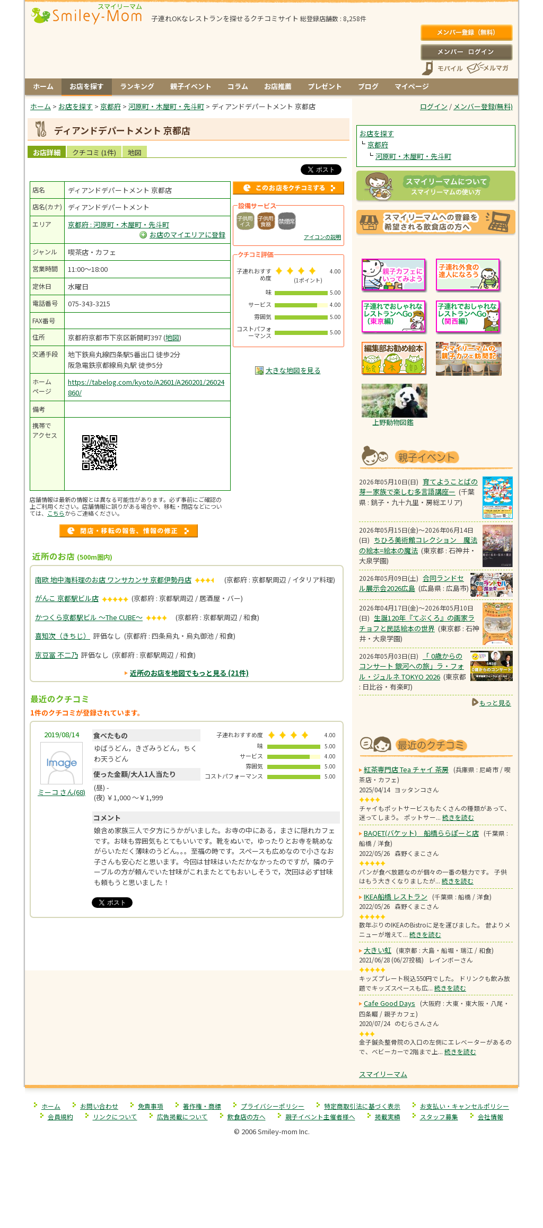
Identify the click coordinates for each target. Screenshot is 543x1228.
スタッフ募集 (439, 1116)
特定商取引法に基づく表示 (362, 1105)
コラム (237, 86)
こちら (56, 513)
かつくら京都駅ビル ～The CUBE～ (89, 617)
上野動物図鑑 (393, 422)
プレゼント (325, 86)
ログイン (466, 51)
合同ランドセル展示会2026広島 (411, 583)
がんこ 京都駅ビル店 (67, 598)
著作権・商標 (202, 1105)
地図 (135, 152)
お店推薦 (278, 86)
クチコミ (94, 152)
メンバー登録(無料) (466, 32)
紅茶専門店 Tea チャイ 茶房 (406, 769)
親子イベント (191, 86)
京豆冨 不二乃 (56, 655)
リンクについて (115, 1116)
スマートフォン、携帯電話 (442, 68)
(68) (61, 792)
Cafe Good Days (389, 1003)
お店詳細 (46, 152)
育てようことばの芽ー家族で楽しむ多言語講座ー (418, 486)
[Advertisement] (189, 948)
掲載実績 (387, 1116)
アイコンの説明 (322, 237)
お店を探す (86, 86)
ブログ (368, 86)
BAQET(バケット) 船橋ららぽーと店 (421, 833)
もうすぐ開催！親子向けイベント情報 (436, 456)
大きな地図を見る (293, 370)
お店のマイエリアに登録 (187, 234)
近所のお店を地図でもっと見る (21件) (189, 673)
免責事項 (150, 1105)
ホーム (43, 86)
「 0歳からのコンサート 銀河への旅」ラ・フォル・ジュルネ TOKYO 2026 (411, 666)
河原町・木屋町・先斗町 (413, 156)
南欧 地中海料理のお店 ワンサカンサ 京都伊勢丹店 (113, 580)
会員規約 (60, 1116)
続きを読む (458, 816)
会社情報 (490, 1116)
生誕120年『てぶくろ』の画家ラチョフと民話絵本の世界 (417, 623)
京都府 (377, 144)
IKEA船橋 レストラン (395, 896)
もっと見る (495, 702)
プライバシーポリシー (272, 1105)
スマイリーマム (383, 1074)
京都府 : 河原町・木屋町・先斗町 (118, 224)
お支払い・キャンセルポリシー (464, 1105)
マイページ (412, 86)
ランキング (137, 86)
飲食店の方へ (246, 1116)
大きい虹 (377, 950)
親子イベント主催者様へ (320, 1116)
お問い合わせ (99, 1105)
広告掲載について (182, 1116)
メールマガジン (487, 68)
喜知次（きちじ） (62, 636)
